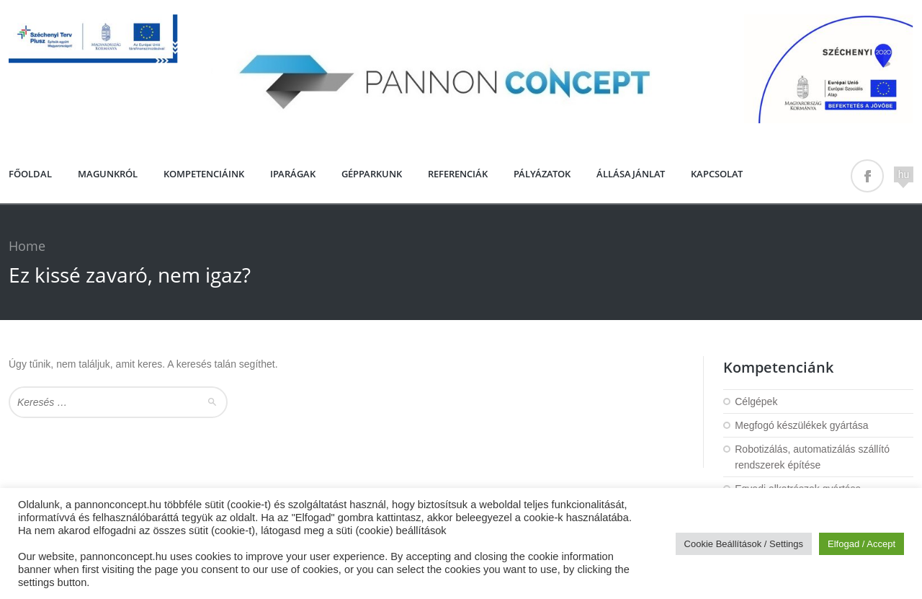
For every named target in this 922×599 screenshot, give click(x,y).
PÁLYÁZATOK (542, 173)
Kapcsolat (717, 173)
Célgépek (756, 401)
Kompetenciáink (204, 173)
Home (27, 245)
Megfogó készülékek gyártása (801, 425)
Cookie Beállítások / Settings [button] (743, 543)
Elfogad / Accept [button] (861, 543)
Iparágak (292, 173)
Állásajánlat (630, 173)
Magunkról (108, 173)
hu (904, 174)
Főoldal (30, 173)
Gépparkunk (371, 173)
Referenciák (458, 173)
